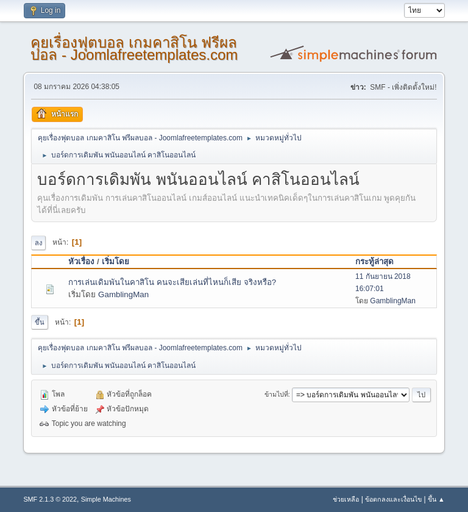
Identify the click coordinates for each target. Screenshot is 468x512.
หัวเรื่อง (81, 261)
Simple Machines (106, 499)
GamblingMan (123, 294)
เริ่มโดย (115, 261)
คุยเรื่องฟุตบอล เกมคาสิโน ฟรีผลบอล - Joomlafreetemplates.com (134, 48)
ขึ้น (39, 322)
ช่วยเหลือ (346, 499)
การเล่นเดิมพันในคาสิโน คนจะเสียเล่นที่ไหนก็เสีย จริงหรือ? (172, 282)
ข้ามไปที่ (276, 394)
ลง (38, 243)
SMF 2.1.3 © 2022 (50, 499)
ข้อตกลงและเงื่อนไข (393, 499)
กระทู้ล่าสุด (374, 261)
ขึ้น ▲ (436, 499)
